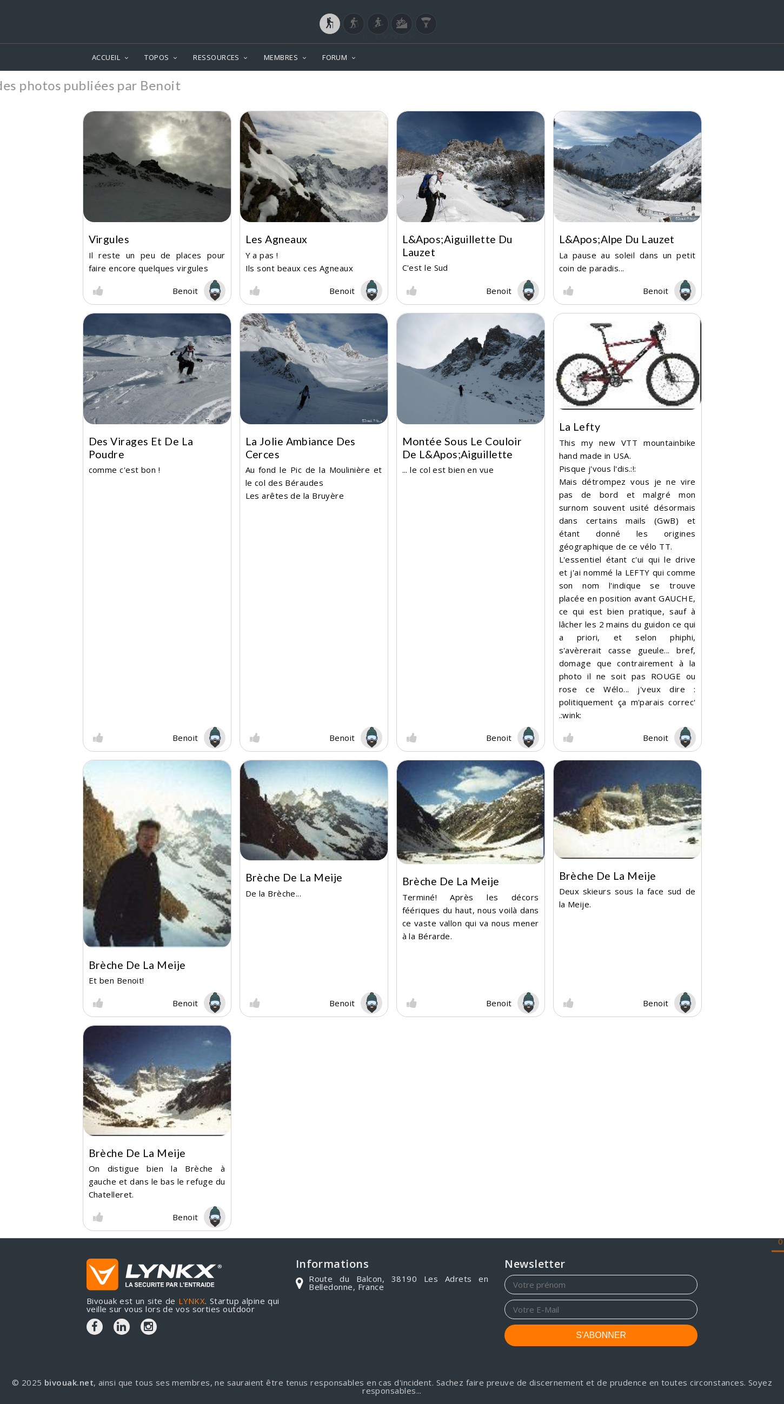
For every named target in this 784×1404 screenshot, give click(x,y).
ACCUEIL (106, 57)
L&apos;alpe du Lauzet (617, 239)
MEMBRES (281, 57)
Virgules (109, 239)
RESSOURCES (216, 57)
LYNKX (191, 1300)
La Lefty (580, 426)
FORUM (334, 57)
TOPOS (156, 57)
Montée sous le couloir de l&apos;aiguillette (462, 447)
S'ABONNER (601, 1335)
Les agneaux (276, 239)
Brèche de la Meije (137, 965)
